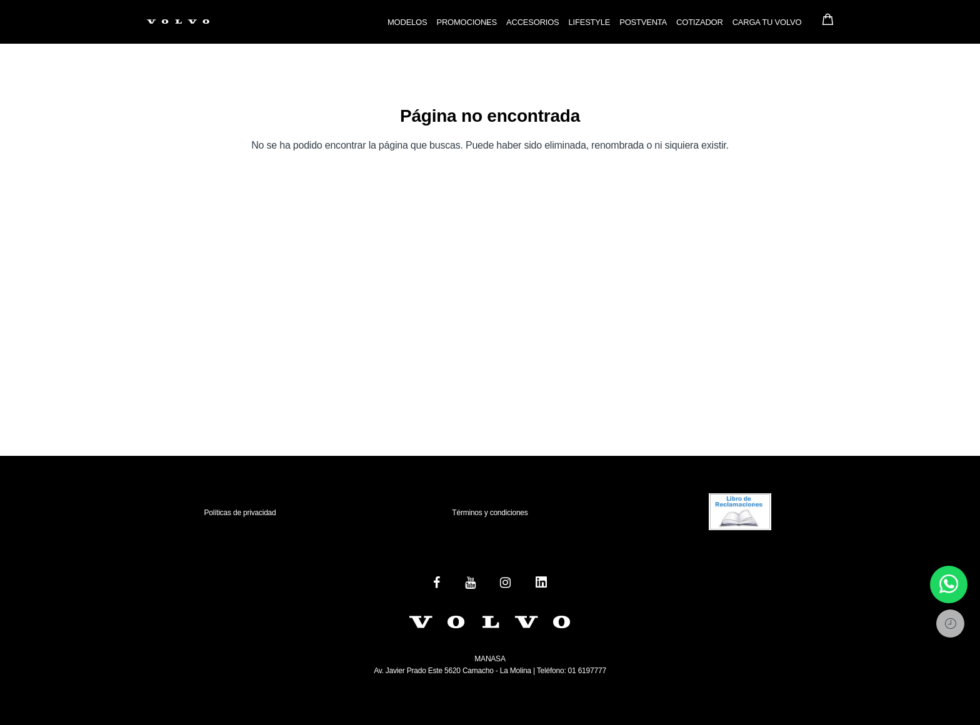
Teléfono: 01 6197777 (570, 670)
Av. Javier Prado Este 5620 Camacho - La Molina (452, 670)
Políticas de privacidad (240, 512)
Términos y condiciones (490, 512)
